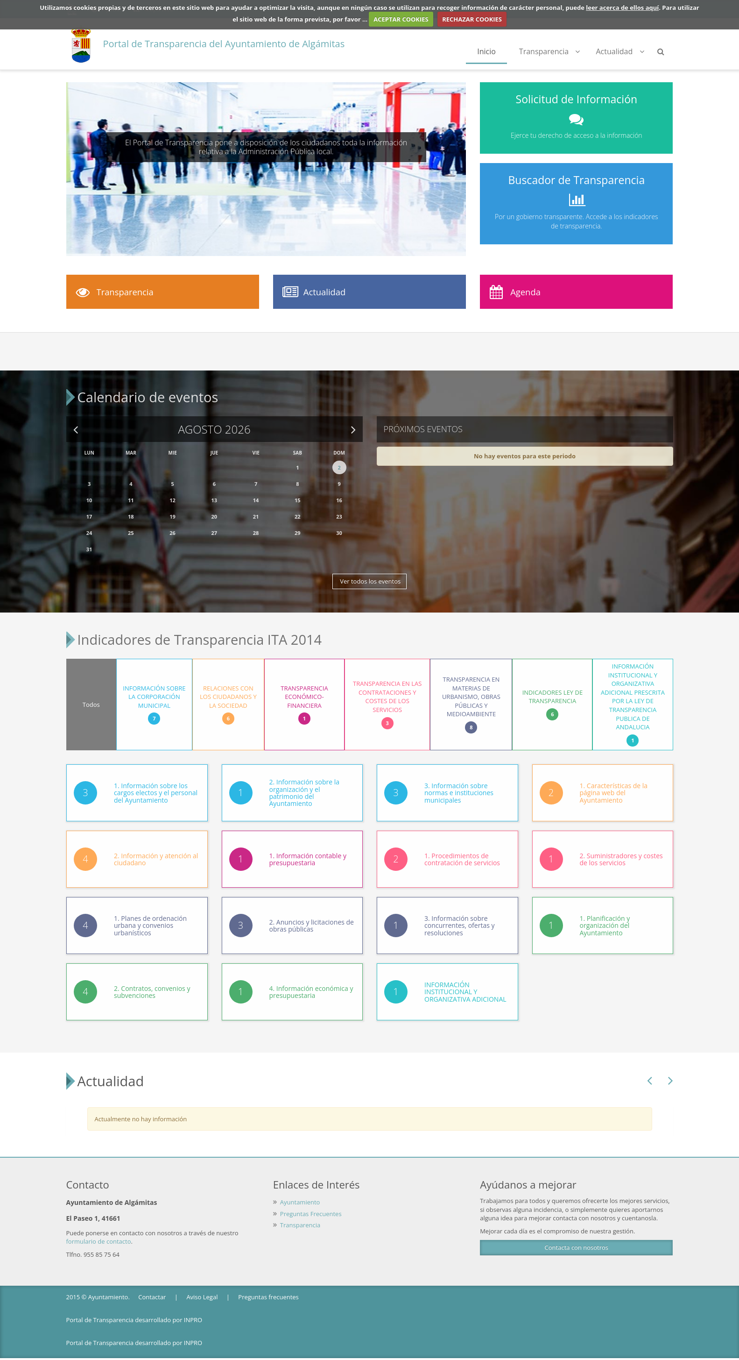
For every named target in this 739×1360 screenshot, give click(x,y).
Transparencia (549, 51)
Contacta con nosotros (576, 1235)
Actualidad (620, 51)
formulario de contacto (98, 1229)
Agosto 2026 (214, 423)
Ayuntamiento (300, 1189)
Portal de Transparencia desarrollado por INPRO (134, 1307)
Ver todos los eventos (369, 575)
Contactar (152, 1285)
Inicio (486, 51)
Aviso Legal (202, 1285)
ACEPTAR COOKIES (401, 19)
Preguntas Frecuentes (311, 1201)
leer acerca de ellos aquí (622, 7)
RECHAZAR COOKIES (472, 19)
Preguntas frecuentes (268, 1285)
